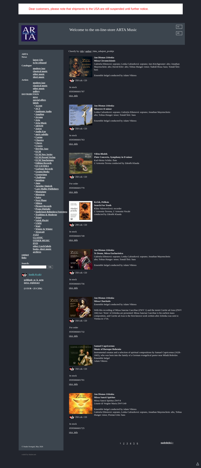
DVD (35, 243)
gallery (36, 91)
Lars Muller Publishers (47, 188)
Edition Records (44, 163)
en (178, 33)
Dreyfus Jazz (42, 148)
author (88, 51)
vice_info (73, 95)
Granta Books (42, 171)
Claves (39, 143)
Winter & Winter (44, 229)
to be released (40, 62)
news (35, 97)
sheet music (38, 77)
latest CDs (38, 59)
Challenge (41, 177)
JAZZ (36, 234)
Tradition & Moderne (46, 214)
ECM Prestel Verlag (45, 157)
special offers (39, 100)
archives (37, 251)
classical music (40, 71)
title (82, 51)
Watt (38, 226)
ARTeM (39, 125)
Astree (38, 128)
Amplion (39, 114)
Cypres (39, 145)
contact (25, 254)
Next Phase (41, 200)
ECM (38, 151)
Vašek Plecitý (42, 220)
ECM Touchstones (45, 160)
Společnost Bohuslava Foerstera (51, 211)
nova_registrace (32, 282)
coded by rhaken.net (29, 454)
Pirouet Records (44, 206)
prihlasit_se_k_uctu (34, 279)
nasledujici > (167, 442)
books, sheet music (42, 249)
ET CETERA (42, 165)
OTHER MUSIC (41, 240)
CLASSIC (38, 237)
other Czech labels (42, 246)
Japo (38, 183)
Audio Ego (40, 131)
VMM (39, 223)
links (24, 257)
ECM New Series (44, 154)
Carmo (39, 137)
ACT (37, 108)
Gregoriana (41, 174)
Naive (38, 197)
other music (39, 74)
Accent (38, 105)
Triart (39, 217)
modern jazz (39, 68)
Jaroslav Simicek (44, 186)
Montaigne (41, 191)
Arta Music (41, 122)
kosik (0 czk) (35, 274)
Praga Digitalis (43, 208)
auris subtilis (42, 134)
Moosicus (40, 194)
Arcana (39, 117)
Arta (37, 120)
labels (36, 102)
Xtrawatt (40, 231)
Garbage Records (44, 168)
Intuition (40, 180)
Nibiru (39, 203)
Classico (40, 140)
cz (178, 26)
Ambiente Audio (43, 111)
